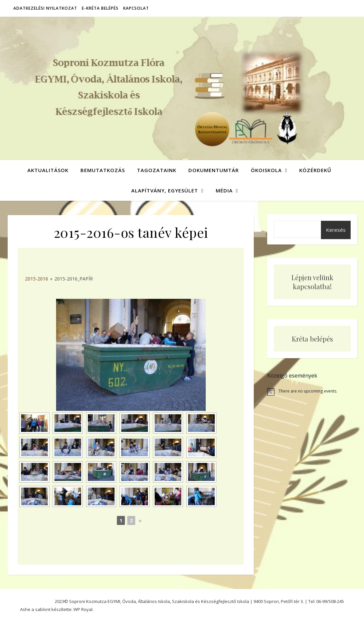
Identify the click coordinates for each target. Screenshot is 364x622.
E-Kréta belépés (100, 8)
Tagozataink (156, 170)
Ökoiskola (266, 170)
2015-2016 (36, 278)
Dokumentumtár (213, 170)
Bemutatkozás (102, 170)
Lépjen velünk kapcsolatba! (312, 282)
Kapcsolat (136, 8)
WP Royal (83, 609)
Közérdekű (315, 170)
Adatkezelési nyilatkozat (45, 8)
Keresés (336, 229)
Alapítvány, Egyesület (164, 190)
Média (224, 190)
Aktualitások (47, 170)
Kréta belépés (312, 338)
